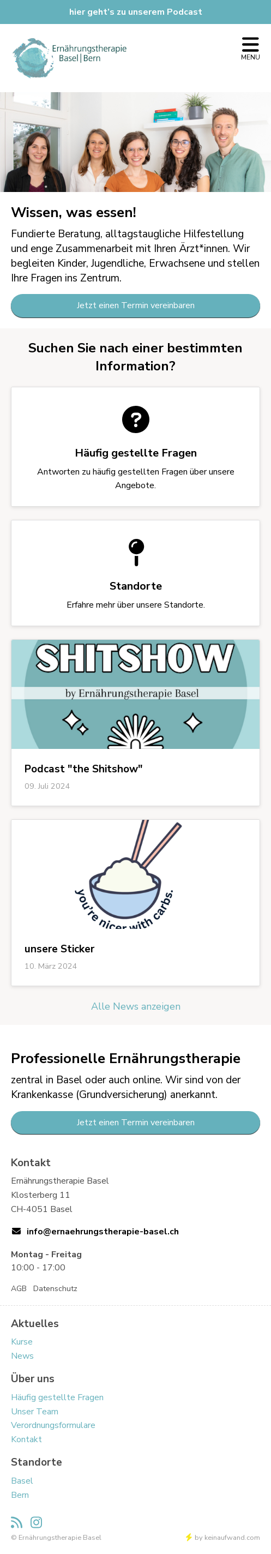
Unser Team (34, 1412)
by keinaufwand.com (223, 1538)
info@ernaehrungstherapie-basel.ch (103, 1232)
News (22, 1356)
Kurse (22, 1342)
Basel (22, 1481)
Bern (20, 1495)
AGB (19, 1288)
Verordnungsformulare (53, 1425)
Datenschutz (55, 1288)
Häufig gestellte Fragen (57, 1397)
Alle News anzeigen (135, 1006)
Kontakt (26, 1439)
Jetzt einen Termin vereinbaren (136, 305)
